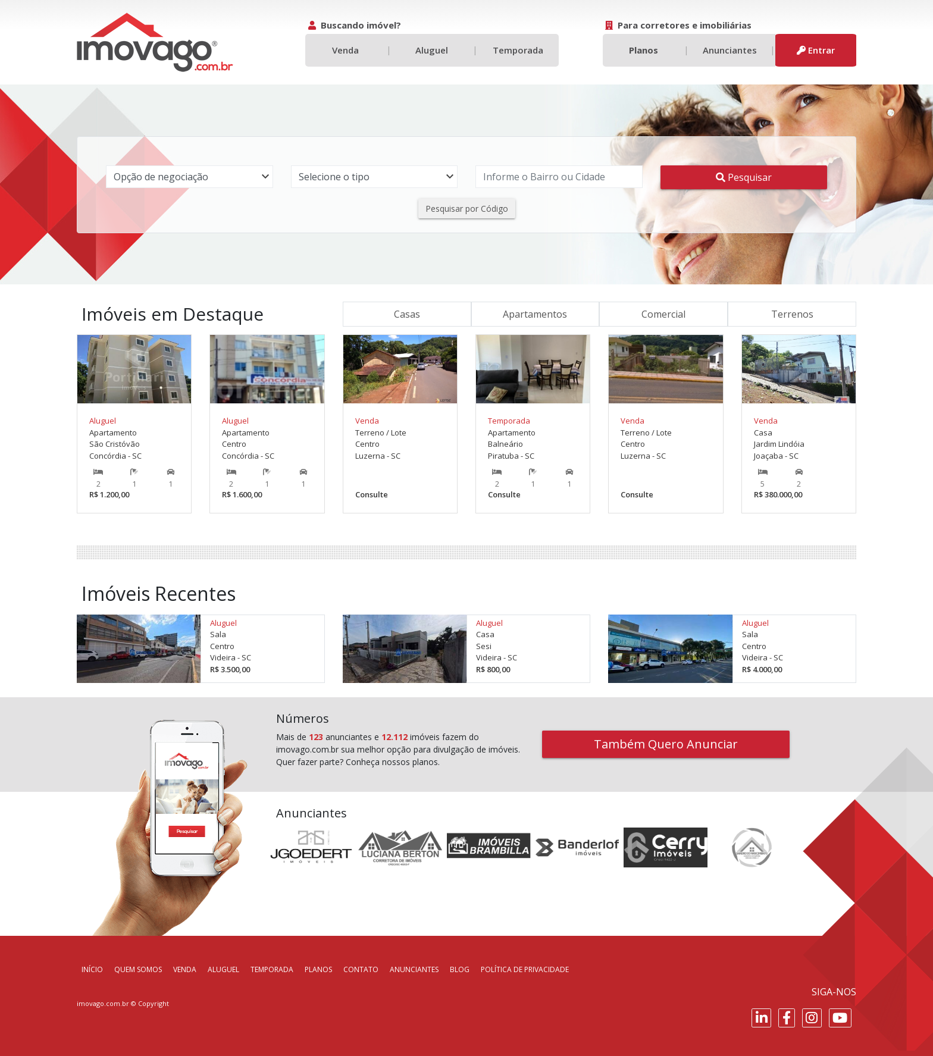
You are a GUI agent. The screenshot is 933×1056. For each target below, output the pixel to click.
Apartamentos (535, 314)
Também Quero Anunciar (666, 744)
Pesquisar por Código (466, 208)
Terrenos (792, 314)
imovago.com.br (103, 1003)
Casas (407, 314)
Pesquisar (744, 177)
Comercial (663, 314)
